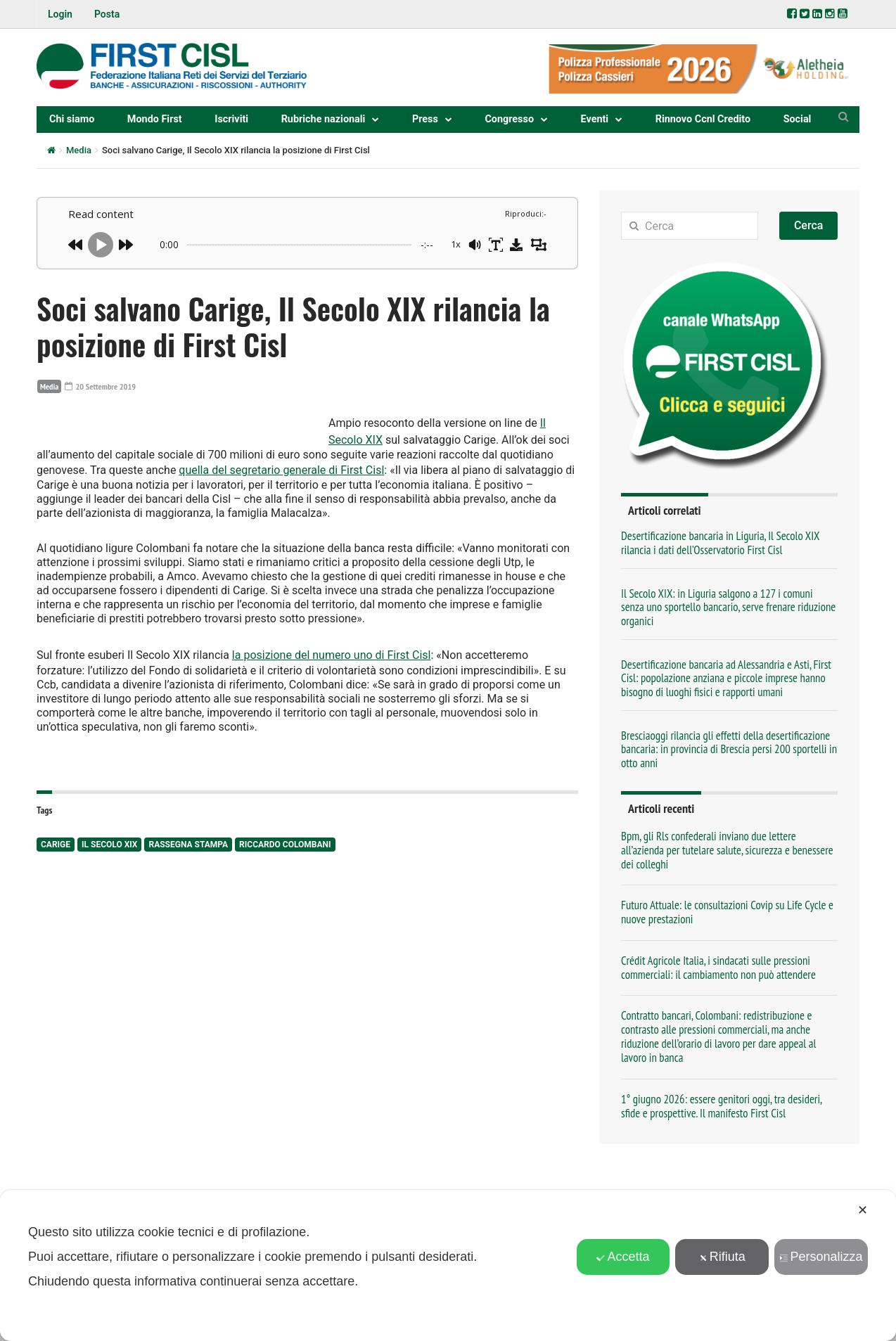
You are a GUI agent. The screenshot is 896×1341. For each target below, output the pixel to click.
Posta (107, 14)
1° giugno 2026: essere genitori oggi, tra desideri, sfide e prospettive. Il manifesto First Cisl (721, 1106)
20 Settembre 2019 (105, 386)
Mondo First (154, 119)
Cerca (809, 225)
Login (60, 14)
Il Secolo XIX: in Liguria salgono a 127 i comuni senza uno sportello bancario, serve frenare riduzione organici (728, 607)
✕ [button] (862, 1210)
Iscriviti (231, 119)
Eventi (595, 119)
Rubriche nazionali (323, 119)
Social (797, 119)
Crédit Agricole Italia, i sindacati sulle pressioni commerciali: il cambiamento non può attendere (718, 967)
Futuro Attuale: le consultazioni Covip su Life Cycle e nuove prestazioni (727, 912)
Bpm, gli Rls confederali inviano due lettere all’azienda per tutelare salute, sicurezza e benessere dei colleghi (727, 850)
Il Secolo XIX (109, 920)
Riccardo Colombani (285, 920)
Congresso (509, 119)
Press (425, 119)
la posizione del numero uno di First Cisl (331, 731)
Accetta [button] (622, 1257)
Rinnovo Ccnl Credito (702, 119)
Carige (55, 920)
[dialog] (448, 1265)
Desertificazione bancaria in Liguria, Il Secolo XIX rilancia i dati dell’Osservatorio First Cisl (720, 542)
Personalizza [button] (821, 1257)
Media (78, 150)
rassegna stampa (188, 920)
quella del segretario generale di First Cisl (451, 485)
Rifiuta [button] (722, 1257)
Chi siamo (71, 119)
